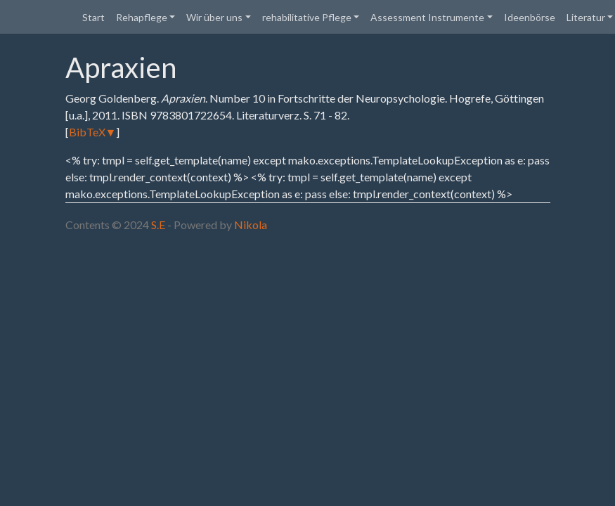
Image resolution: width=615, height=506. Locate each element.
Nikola (250, 224)
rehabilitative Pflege (306, 17)
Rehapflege (141, 17)
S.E (158, 224)
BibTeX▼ (93, 131)
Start (93, 17)
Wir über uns (214, 17)
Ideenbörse (529, 17)
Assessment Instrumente (427, 17)
